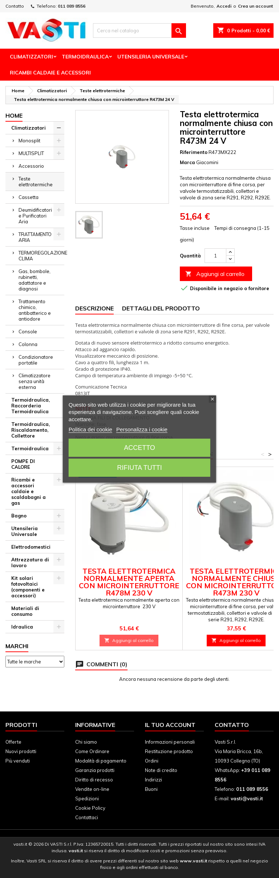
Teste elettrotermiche (36, 181)
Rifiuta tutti (139, 467)
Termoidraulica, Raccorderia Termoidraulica (30, 405)
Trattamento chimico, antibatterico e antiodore (35, 310)
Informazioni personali (170, 742)
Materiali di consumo (25, 611)
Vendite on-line (92, 789)
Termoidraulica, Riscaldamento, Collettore (30, 430)
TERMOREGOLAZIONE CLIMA (41, 255)
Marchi (16, 646)
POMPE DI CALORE (23, 464)
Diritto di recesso (94, 780)
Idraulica (22, 627)
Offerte (13, 742)
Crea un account (255, 6)
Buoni (151, 789)
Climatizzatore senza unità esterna (34, 381)
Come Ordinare (92, 751)
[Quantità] (215, 255)
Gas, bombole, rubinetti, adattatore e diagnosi (34, 280)
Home (14, 115)
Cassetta (29, 197)
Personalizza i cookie (141, 429)
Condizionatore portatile (36, 360)
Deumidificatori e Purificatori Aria (35, 215)
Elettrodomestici (30, 547)
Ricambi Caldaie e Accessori (50, 72)
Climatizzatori (31, 56)
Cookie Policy (90, 808)
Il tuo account (170, 724)
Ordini (151, 761)
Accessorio (31, 166)
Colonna (28, 344)
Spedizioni (87, 798)
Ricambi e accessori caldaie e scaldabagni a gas (28, 491)
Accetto (139, 447)
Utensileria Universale (150, 56)
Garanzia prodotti (94, 770)
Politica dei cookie (90, 429)
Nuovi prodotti (20, 751)
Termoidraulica (85, 56)
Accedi (224, 6)
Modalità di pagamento (100, 761)
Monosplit (29, 140)
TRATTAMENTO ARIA (35, 237)
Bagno (19, 516)
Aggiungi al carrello (214, 274)
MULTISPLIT (31, 153)
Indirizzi (153, 780)
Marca (187, 162)
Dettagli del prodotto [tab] (161, 308)
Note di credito (161, 770)
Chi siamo (86, 742)
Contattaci (86, 817)
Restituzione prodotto (169, 751)
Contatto (14, 6)
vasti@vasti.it (247, 798)
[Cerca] (139, 30)
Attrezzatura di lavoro (30, 562)
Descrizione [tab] (94, 308)
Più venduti (17, 761)
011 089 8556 (71, 6)
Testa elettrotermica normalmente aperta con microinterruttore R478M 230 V (129, 581)
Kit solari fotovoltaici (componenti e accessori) (28, 586)
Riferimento (193, 152)
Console (28, 331)
